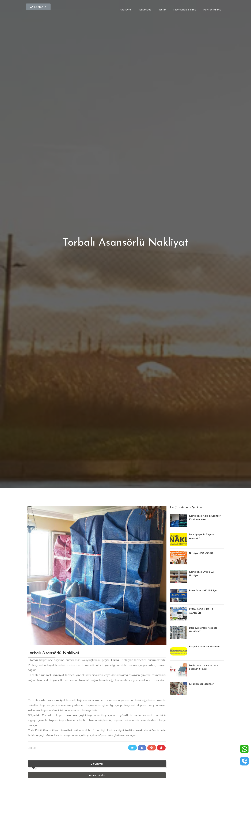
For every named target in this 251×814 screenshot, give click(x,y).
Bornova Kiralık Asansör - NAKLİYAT (204, 629)
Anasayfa (125, 9)
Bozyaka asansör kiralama (204, 646)
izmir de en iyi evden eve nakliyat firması (203, 667)
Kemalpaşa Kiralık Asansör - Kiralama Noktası (205, 517)
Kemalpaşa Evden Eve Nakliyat (202, 573)
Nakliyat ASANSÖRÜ (201, 553)
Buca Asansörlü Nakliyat (203, 590)
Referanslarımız (212, 9)
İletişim (162, 9)
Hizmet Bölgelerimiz (184, 9)
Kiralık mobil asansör (201, 683)
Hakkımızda (144, 9)
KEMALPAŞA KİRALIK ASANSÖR (201, 611)
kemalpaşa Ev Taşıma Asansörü (202, 536)
